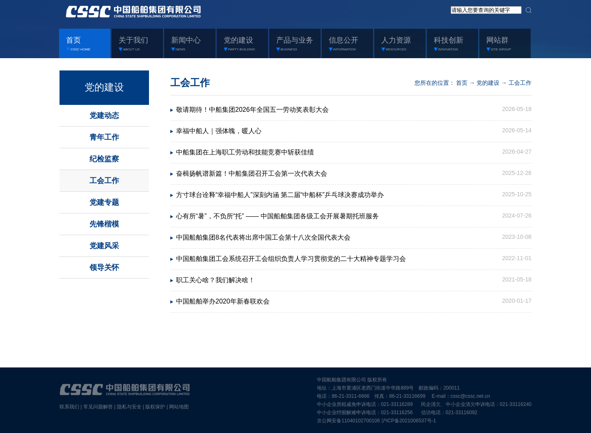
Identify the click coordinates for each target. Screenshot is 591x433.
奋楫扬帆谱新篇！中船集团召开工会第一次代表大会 (251, 173)
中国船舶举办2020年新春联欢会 (223, 301)
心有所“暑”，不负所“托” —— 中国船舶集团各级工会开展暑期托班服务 (277, 216)
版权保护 (155, 407)
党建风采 (104, 246)
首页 (461, 82)
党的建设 (104, 87)
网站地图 (179, 407)
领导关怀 (104, 267)
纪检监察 (104, 159)
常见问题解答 (98, 407)
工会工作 (104, 181)
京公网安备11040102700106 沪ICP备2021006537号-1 (376, 421)
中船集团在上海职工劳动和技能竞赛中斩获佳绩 (245, 152)
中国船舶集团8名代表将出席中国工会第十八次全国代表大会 (263, 237)
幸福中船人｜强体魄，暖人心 (218, 130)
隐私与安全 (129, 407)
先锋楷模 (104, 224)
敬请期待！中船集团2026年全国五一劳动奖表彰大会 (252, 109)
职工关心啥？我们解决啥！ (215, 280)
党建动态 (104, 115)
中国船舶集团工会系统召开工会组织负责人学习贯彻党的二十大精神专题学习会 (291, 258)
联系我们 (69, 407)
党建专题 (104, 202)
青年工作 (104, 137)
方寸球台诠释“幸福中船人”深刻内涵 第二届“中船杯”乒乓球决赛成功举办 (280, 194)
